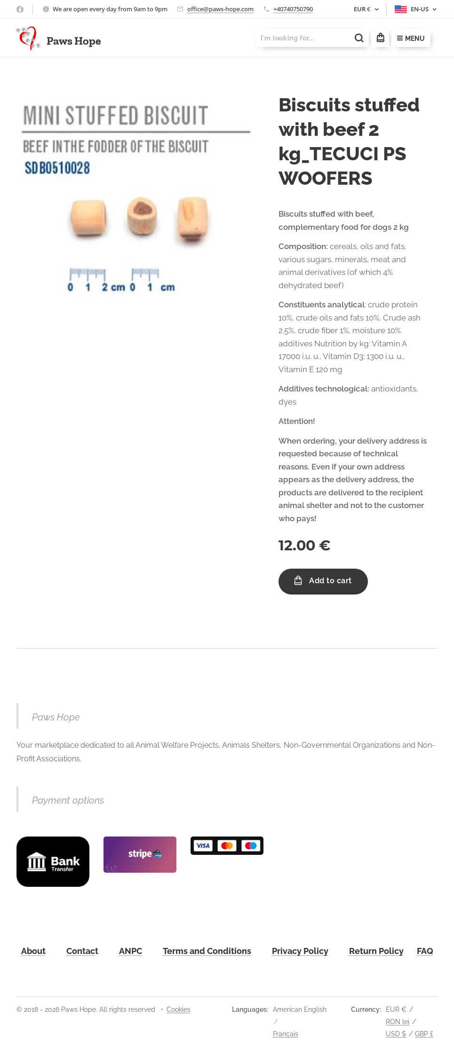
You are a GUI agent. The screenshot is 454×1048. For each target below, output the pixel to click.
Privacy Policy (300, 951)
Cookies (179, 1009)
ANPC (130, 951)
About (33, 951)
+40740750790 (293, 9)
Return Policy (376, 951)
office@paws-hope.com (220, 9)
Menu (411, 38)
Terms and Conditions (207, 951)
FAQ (425, 951)
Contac (80, 951)
